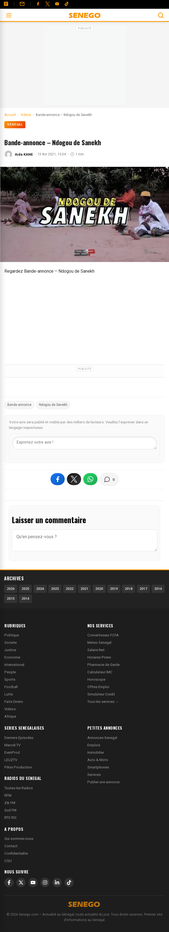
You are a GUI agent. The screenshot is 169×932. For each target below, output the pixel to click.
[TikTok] (69, 882)
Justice (10, 650)
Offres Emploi (98, 687)
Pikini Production (18, 767)
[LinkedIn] (57, 882)
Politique (11, 635)
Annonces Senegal (102, 738)
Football (11, 687)
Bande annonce (19, 405)
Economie (12, 657)
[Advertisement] (85, 67)
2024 (40, 589)
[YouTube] (57, 4)
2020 (99, 589)
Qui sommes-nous (18, 839)
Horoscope (96, 679)
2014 (25, 598)
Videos (10, 709)
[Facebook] (38, 4)
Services (94, 775)
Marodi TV (12, 745)
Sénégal (15, 124)
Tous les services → (103, 702)
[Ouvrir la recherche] (161, 15)
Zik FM (9, 803)
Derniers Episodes (18, 738)
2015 (10, 598)
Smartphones (98, 767)
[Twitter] (47, 4)
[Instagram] (45, 882)
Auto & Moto (97, 760)
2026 (10, 589)
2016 (158, 589)
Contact (10, 846)
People (10, 672)
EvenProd (12, 752)
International (14, 665)
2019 (114, 589)
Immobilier (95, 752)
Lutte (8, 694)
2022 (69, 589)
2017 (143, 589)
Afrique (10, 716)
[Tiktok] (66, 4)
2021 (84, 589)
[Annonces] (6, 4)
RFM (7, 795)
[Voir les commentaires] (109, 479)
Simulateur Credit (101, 694)
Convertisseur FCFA (103, 635)
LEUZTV (10, 760)
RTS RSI (10, 818)
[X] (21, 882)
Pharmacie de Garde (103, 665)
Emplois (93, 745)
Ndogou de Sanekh (53, 405)
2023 (55, 589)
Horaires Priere (99, 657)
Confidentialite (16, 853)
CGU (8, 861)
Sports (9, 679)
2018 (128, 589)
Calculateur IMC (99, 672)
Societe (10, 642)
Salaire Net (96, 650)
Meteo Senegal (99, 642)
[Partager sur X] (74, 479)
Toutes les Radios (18, 788)
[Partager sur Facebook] (58, 479)
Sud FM (10, 810)
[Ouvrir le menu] (8, 15)
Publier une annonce (103, 782)
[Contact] (22, 4)
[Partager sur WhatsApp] (90, 479)
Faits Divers (13, 702)
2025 (25, 589)
